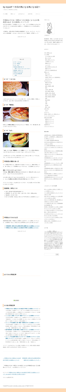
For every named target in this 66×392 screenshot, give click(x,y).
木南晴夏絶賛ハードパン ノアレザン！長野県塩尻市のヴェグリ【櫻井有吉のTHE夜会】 (53, 164)
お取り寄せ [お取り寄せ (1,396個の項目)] (52, 231)
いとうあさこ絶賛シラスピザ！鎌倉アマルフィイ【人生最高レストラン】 (23, 315)
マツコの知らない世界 (50, 56)
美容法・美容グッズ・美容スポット (52, 114)
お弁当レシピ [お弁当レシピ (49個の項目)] (59, 231)
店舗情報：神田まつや (18, 70)
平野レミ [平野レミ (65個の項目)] (61, 244)
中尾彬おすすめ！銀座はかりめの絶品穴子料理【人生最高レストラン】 (22, 227)
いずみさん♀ (24, 347)
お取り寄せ (30, 13)
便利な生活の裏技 (48, 117)
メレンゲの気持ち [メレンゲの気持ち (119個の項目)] (50, 240)
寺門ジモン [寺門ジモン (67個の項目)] (51, 244)
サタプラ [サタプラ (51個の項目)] (57, 235)
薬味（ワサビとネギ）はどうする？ (22, 68)
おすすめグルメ (21, 13)
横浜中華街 (47, 100)
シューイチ (47, 65)
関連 (16, 75)
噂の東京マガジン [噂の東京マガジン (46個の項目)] (52, 243)
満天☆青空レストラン (50, 59)
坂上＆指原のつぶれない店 (51, 66)
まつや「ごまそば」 (17, 62)
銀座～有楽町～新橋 (49, 86)
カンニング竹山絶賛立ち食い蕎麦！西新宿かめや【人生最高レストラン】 (23, 322)
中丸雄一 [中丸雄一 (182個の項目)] (51, 242)
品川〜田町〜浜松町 (49, 91)
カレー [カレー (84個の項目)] (60, 234)
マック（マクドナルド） (49, 115)
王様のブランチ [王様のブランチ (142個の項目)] (58, 247)
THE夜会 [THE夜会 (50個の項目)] (45, 231)
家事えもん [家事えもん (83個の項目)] (57, 243)
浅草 (46, 98)
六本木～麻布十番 (49, 89)
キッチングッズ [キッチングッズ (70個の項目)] (47, 235)
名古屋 (46, 105)
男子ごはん (47, 73)
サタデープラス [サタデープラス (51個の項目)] (52, 235)
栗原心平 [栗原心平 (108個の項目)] (58, 246)
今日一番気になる (48, 52)
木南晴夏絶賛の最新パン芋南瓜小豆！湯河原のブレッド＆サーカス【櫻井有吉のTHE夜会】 (53, 170)
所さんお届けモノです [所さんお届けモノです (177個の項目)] (50, 246)
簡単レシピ (13, 13)
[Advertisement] (22, 46)
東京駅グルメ (48, 84)
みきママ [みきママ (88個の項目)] (57, 234)
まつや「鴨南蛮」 (17, 63)
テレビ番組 (5, 13)
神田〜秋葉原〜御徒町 (35, 345)
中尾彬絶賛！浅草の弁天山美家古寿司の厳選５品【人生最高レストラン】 (23, 226)
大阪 (46, 101)
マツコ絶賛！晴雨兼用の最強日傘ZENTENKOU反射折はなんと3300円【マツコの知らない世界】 (53, 142)
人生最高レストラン (25, 345)
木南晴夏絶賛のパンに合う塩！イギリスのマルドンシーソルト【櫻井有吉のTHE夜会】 (53, 159)
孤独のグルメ (48, 63)
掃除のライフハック (49, 121)
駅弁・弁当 (47, 107)
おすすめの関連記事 (17, 73)
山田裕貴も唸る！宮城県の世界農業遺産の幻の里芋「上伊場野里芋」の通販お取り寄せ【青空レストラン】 (53, 136)
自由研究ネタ (47, 124)
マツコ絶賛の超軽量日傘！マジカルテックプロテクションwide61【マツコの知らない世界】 (53, 147)
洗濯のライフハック (49, 122)
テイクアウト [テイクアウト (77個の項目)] (57, 236)
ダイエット (38, 13)
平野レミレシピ (48, 75)
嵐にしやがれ (48, 58)
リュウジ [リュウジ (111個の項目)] (60, 240)
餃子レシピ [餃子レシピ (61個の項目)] (49, 249)
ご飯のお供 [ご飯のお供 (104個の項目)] (52, 233)
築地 (46, 87)
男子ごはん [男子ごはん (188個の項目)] (47, 248)
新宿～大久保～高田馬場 (50, 94)
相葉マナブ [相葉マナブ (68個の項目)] (52, 248)
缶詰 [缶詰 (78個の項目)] (56, 248)
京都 (46, 103)
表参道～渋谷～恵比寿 (50, 93)
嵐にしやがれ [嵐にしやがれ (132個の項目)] (56, 244)
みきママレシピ (48, 79)
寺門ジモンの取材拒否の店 (51, 70)
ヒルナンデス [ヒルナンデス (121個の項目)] (58, 238)
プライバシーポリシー (49, 126)
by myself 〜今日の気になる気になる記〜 (21, 7)
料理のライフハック (49, 119)
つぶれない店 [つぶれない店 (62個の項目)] (48, 234)
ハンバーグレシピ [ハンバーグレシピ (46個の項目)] (48, 238)
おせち (46, 110)
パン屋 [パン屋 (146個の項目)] (53, 238)
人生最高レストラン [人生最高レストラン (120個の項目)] (58, 242)
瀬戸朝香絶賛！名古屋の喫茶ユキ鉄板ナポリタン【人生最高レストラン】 (23, 329)
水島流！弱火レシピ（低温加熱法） (53, 77)
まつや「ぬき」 (16, 65)
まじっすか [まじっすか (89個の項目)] (53, 234)
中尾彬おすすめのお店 (18, 72)
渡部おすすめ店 (48, 82)
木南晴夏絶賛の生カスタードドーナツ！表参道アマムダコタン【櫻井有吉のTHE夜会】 (53, 178)
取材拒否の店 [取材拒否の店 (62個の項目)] (46, 243)
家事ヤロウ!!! (48, 68)
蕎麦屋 (4, 347)
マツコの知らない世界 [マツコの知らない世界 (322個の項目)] (53, 239)
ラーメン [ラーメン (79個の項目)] (56, 240)
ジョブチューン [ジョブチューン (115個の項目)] (50, 237)
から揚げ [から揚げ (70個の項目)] (48, 233)
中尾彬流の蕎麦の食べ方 (18, 67)
